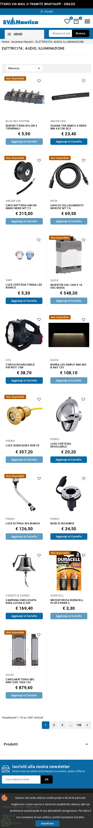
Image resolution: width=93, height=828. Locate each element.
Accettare (47, 823)
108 (79, 724)
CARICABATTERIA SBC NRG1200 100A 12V (20, 681)
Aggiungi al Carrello (24, 141)
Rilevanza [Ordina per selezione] (24, 68)
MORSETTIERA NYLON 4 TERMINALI (21, 127)
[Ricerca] (69, 33)
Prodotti (11, 744)
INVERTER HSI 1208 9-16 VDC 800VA (66, 286)
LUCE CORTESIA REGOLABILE (60, 445)
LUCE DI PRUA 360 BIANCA (23, 523)
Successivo (87, 725)
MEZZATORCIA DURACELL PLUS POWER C (67, 601)
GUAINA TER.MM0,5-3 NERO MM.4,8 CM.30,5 (68, 127)
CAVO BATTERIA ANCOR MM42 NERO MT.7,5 (21, 207)
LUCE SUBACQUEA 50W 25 (22, 445)
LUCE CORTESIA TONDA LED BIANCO (24, 286)
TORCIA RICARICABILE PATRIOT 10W (20, 366)
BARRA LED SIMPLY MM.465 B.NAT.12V (68, 366)
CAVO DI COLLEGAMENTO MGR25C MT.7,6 (67, 207)
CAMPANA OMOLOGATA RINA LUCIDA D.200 (21, 601)
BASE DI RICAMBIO (62, 523)
